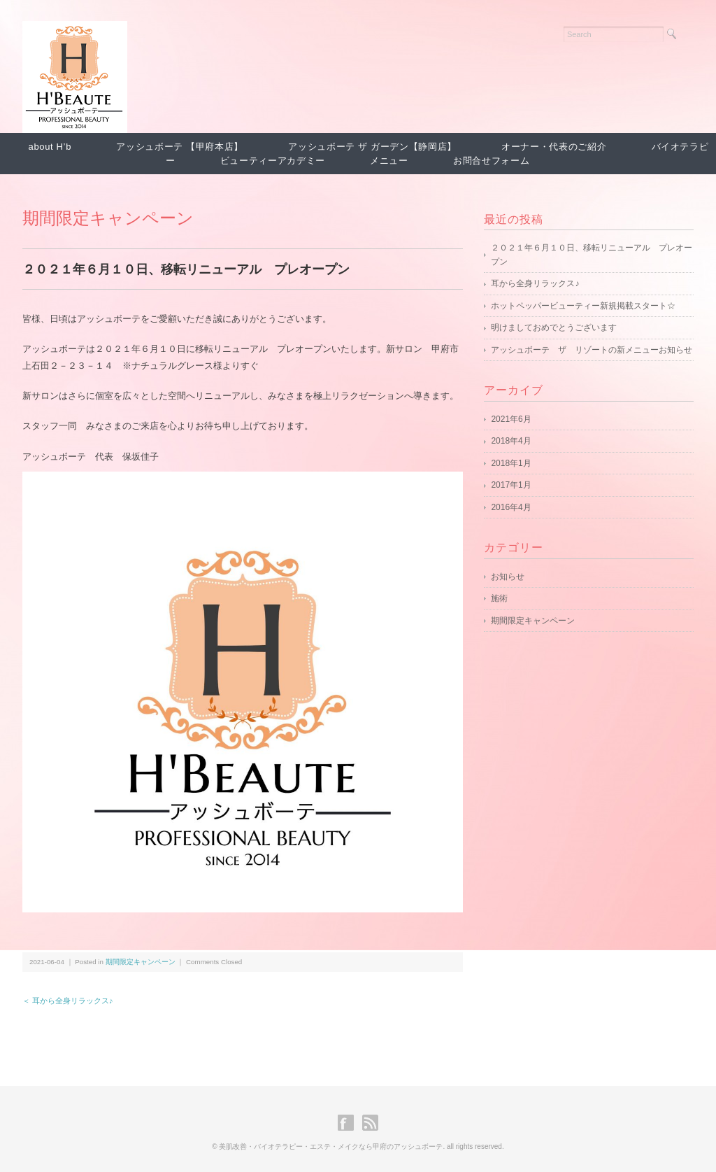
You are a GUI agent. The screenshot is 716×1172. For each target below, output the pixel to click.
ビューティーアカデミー (272, 160)
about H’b (50, 146)
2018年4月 (511, 441)
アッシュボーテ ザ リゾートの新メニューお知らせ (591, 350)
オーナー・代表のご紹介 (553, 146)
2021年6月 (511, 419)
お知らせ (507, 576)
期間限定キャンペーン (108, 218)
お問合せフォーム (491, 160)
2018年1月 (511, 463)
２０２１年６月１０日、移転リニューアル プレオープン (591, 255)
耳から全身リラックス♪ (535, 283)
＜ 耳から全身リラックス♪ (67, 1000)
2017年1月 (511, 485)
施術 (499, 598)
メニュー (389, 160)
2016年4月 (511, 507)
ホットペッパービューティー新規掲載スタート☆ (583, 306)
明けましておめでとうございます (554, 327)
